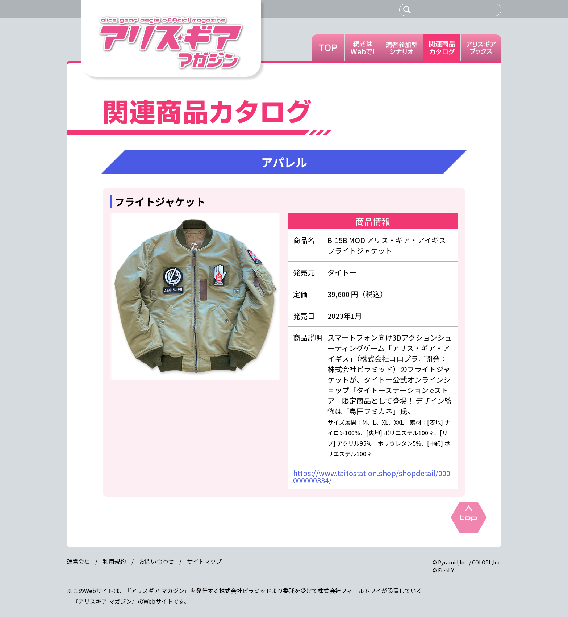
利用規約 (114, 561)
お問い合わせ (156, 561)
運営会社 (78, 561)
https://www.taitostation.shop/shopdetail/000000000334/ (371, 476)
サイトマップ (204, 561)
